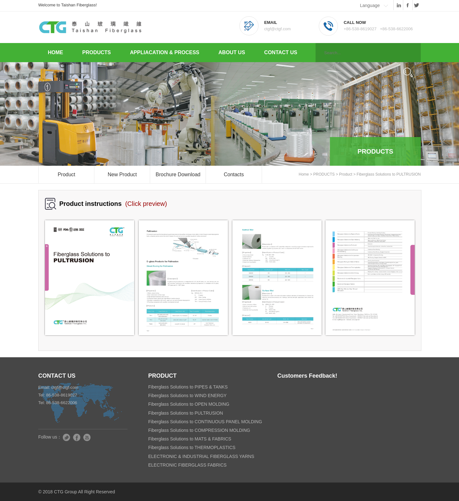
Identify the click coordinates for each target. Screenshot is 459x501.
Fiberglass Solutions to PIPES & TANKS (188, 386)
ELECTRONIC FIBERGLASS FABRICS (187, 465)
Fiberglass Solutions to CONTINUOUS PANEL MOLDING (205, 421)
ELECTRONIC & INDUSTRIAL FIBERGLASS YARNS (201, 456)
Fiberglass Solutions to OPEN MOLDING (188, 404)
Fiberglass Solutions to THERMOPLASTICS (192, 447)
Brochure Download (178, 174)
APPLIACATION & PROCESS (165, 52)
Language (370, 5)
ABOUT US (231, 52)
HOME (55, 52)
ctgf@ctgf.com (64, 387)
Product (66, 174)
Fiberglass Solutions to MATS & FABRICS (189, 438)
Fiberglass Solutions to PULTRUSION (389, 174)
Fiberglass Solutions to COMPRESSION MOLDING (199, 430)
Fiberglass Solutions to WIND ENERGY (187, 395)
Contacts (234, 174)
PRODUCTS (96, 52)
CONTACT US (280, 52)
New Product (122, 174)
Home (304, 174)
